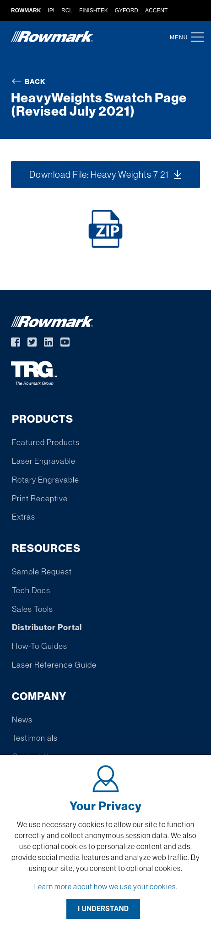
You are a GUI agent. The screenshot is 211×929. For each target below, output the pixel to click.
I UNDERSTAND (103, 908)
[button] (194, 37)
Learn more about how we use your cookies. (105, 886)
